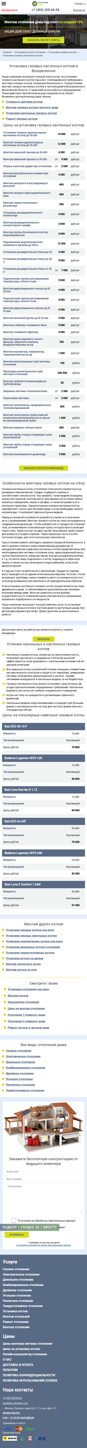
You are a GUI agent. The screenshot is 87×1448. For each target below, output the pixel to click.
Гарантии (10, 1370)
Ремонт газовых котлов (21, 119)
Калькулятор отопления (23, 1002)
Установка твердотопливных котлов (30, 952)
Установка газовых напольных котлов (31, 935)
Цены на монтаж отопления (26, 1008)
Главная (7, 52)
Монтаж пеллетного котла (23, 964)
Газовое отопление (18, 1050)
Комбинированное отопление (25, 1067)
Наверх (78, 3)
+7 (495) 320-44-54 (45, 10)
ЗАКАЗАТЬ (43, 639)
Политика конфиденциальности (29, 1375)
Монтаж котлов (18, 995)
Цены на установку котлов (21, 1349)
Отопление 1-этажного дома (26, 1015)
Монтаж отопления (16, 1327)
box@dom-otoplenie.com (15, 1403)
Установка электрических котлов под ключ (34, 941)
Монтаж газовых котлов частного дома (32, 107)
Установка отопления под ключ (28, 989)
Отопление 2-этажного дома (26, 1021)
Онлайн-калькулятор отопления (25, 1354)
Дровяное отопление (20, 1073)
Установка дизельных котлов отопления (33, 947)
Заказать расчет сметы (43, 40)
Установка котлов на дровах (25, 958)
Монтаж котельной (16, 1316)
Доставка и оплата (18, 1365)
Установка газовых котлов (62, 52)
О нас (7, 1359)
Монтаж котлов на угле (21, 969)
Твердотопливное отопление (25, 1090)
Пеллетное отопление (20, 1084)
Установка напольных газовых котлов (31, 113)
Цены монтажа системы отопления (27, 1343)
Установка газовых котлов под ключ (30, 930)
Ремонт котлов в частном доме (28, 1027)
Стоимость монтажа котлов (24, 102)
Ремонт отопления (16, 1322)
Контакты (79, 10)
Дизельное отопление (20, 1062)
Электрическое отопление (23, 1056)
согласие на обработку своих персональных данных (43, 1245)
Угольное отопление (19, 1079)
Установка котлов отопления (30, 52)
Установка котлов (15, 1311)
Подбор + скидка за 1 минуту (30, 1227)
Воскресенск (10, 10)
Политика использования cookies (30, 1380)
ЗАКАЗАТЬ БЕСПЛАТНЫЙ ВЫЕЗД (43, 468)
